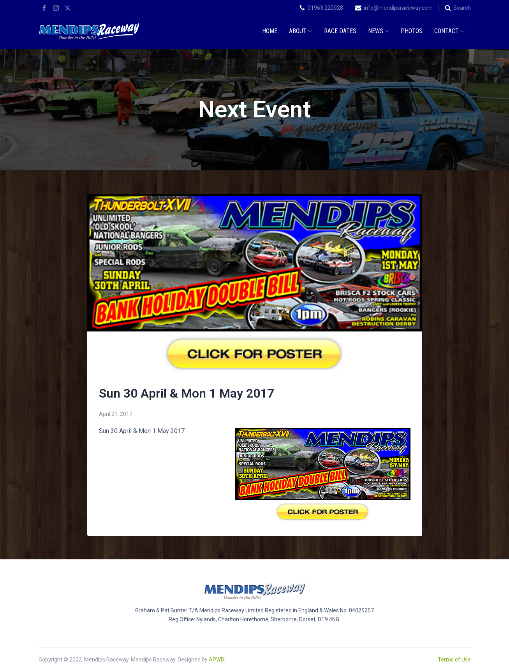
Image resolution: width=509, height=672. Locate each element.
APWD (216, 659)
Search (462, 8)
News (378, 31)
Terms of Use (454, 659)
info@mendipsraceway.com (398, 8)
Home (269, 31)
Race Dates (340, 31)
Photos (412, 31)
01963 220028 (325, 8)
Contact (449, 31)
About (300, 31)
